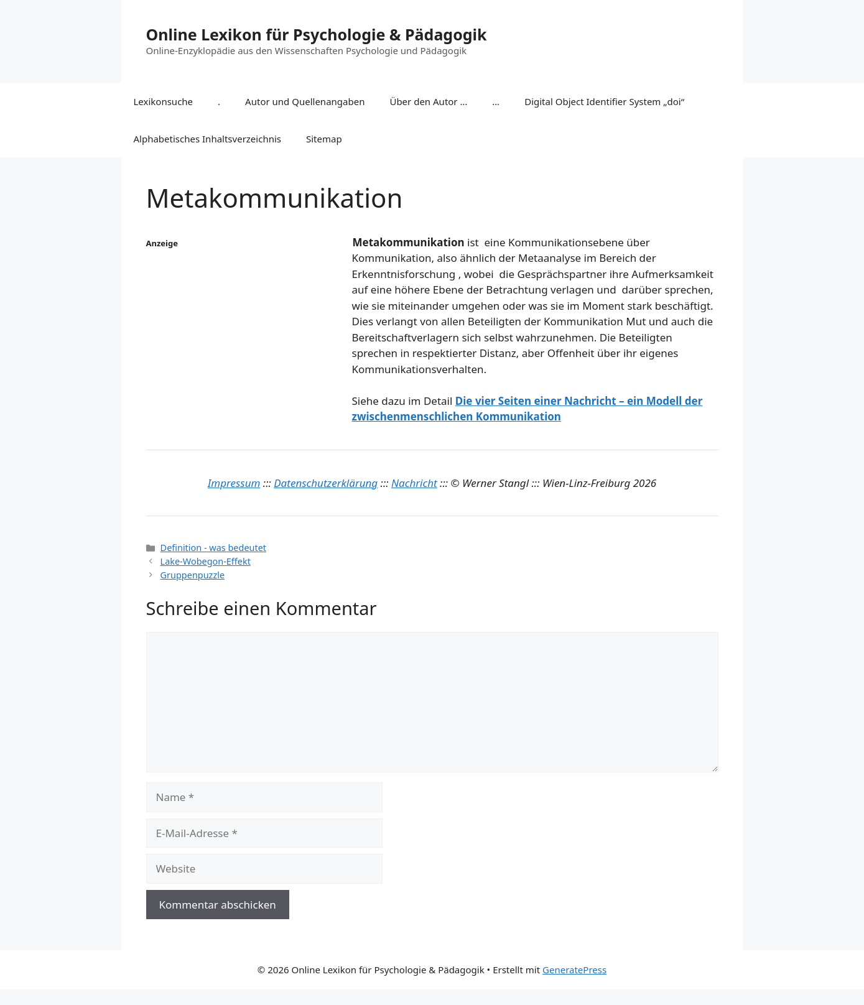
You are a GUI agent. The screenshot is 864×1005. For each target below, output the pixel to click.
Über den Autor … (428, 101)
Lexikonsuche (163, 101)
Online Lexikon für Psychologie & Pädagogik (316, 34)
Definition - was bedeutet (213, 547)
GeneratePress (574, 969)
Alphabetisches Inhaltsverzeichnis (208, 138)
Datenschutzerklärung (326, 483)
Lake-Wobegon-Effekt (205, 561)
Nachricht (414, 483)
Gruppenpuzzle (192, 575)
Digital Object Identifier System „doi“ (604, 101)
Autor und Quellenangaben (305, 101)
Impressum (234, 483)
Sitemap (324, 138)
